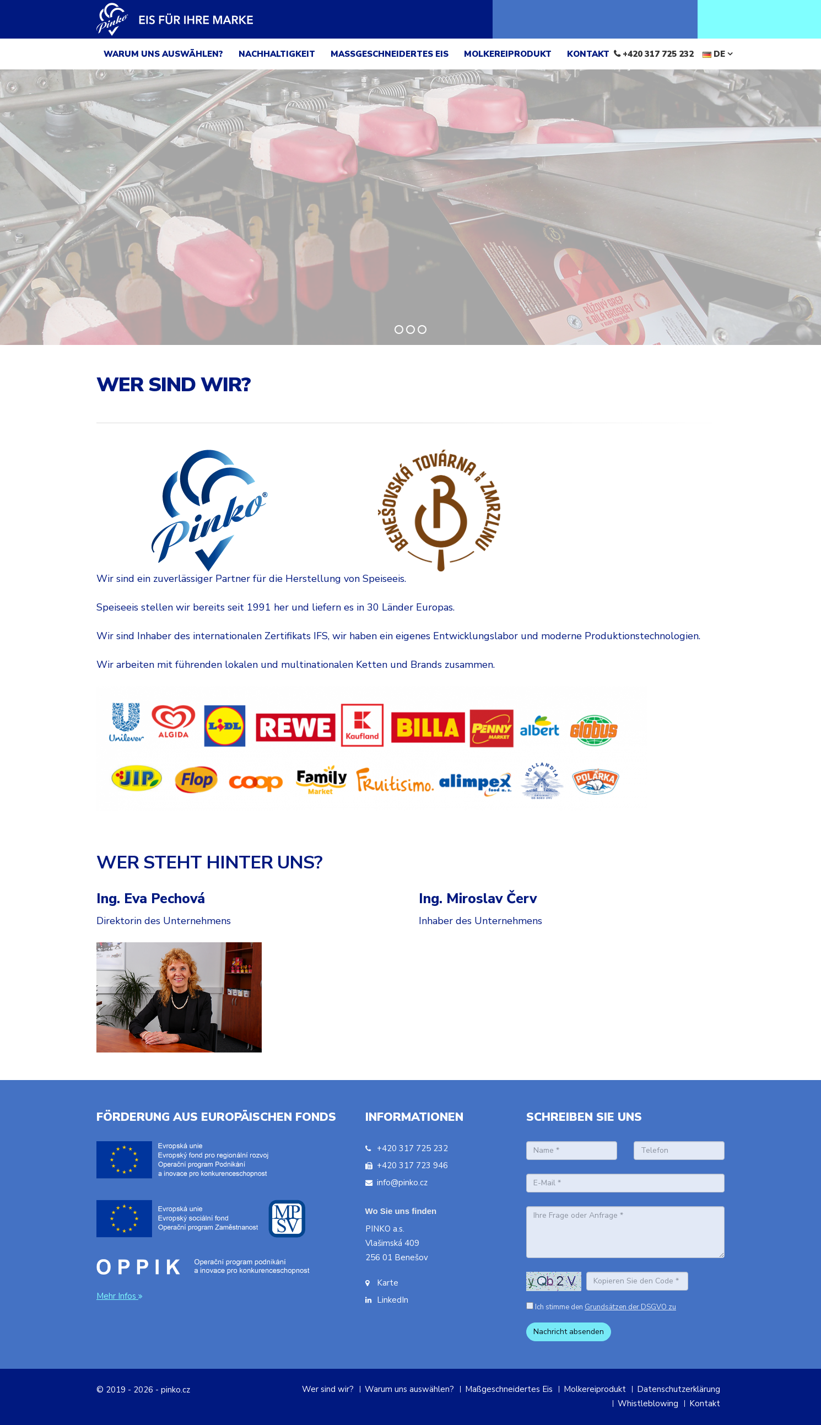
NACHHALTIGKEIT (277, 54)
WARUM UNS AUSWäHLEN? (163, 54)
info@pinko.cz (402, 1182)
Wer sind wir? (328, 1389)
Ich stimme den (605, 1307)
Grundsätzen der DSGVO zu (630, 1307)
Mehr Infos (120, 1296)
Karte (387, 1282)
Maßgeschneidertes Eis (509, 1389)
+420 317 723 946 (412, 1165)
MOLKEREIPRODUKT (508, 54)
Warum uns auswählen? (409, 1389)
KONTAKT (588, 54)
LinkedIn (392, 1299)
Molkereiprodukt (595, 1389)
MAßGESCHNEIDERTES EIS (390, 54)
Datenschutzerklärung (678, 1389)
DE (718, 54)
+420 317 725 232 (658, 54)
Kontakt (704, 1403)
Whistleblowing (648, 1403)
